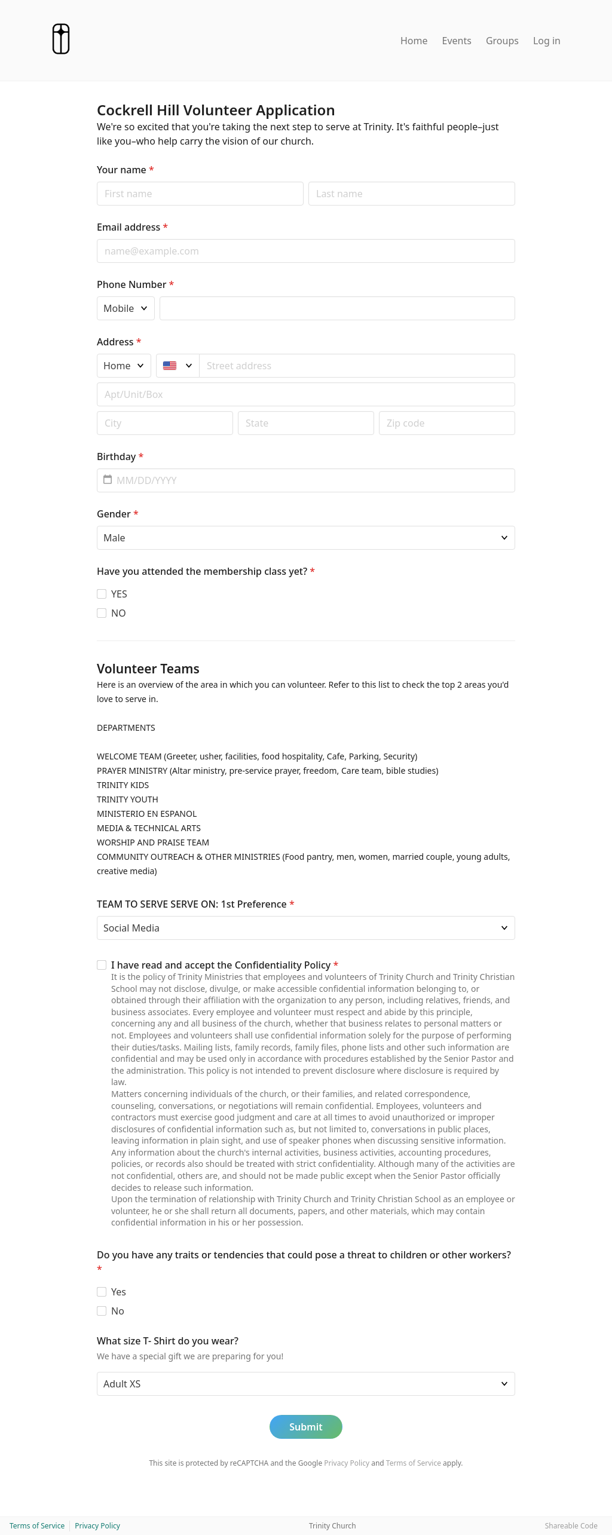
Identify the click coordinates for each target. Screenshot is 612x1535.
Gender (118, 513)
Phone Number (135, 284)
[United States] (178, 366)
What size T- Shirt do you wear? (167, 1340)
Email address (132, 227)
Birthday (120, 456)
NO (118, 613)
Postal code (96, 410)
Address (119, 341)
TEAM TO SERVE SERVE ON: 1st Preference (196, 904)
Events (457, 40)
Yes (118, 1292)
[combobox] (357, 366)
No (117, 1311)
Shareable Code (571, 1526)
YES (119, 594)
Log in (547, 40)
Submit (305, 1426)
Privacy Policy (346, 1463)
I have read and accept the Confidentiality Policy (224, 965)
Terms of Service (413, 1463)
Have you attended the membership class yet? (206, 571)
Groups (502, 40)
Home (414, 40)
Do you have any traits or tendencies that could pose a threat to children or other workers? (304, 1262)
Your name (125, 169)
